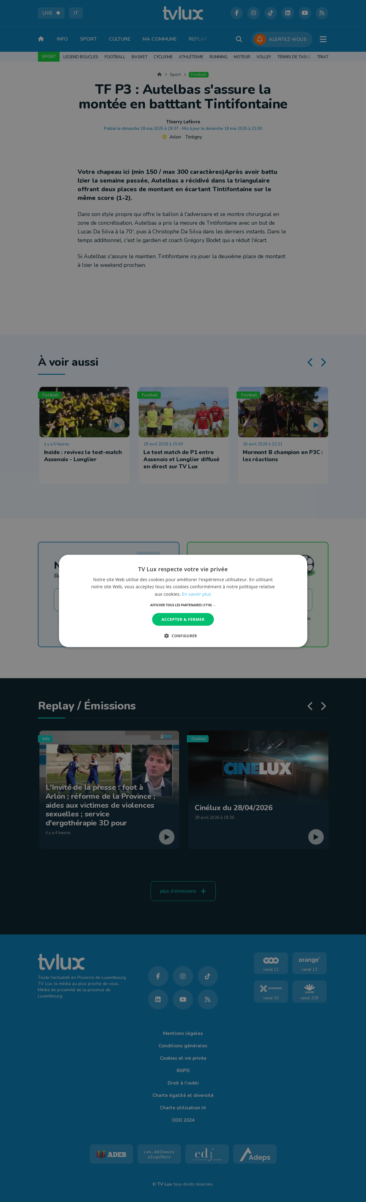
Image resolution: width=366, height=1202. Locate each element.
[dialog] (183, 601)
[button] (183, 605)
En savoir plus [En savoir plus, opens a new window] (196, 594)
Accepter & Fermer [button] (183, 619)
